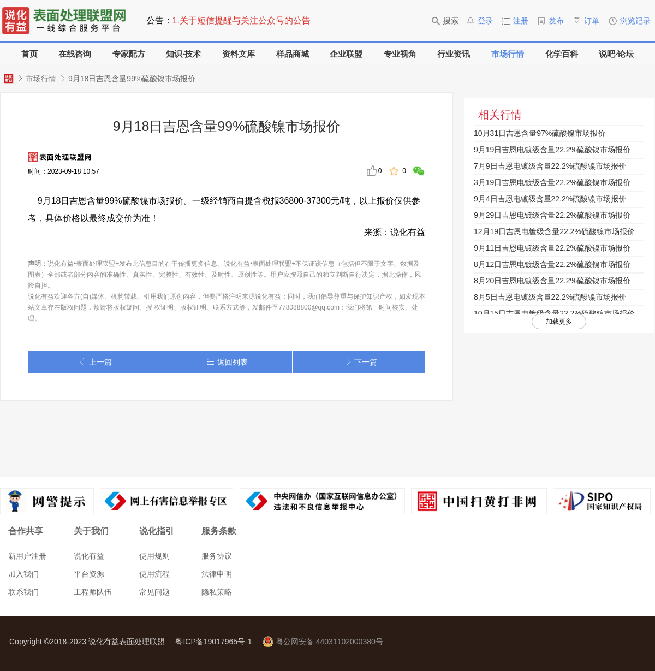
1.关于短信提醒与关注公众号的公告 (241, 20)
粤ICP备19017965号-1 (213, 641)
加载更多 (559, 321)
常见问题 (154, 591)
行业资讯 (453, 53)
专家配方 (128, 53)
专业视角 (400, 53)
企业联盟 (346, 53)
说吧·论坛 (616, 53)
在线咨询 (74, 53)
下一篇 (359, 362)
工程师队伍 (93, 591)
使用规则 (154, 555)
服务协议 (216, 555)
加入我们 (23, 573)
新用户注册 (27, 555)
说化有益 (89, 555)
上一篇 (94, 362)
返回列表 (226, 362)
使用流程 (154, 573)
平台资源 (89, 573)
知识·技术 (183, 53)
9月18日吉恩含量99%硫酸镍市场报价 (131, 78)
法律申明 (216, 573)
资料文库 (238, 53)
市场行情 (507, 53)
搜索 (445, 20)
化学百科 (561, 53)
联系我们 (23, 591)
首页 (29, 53)
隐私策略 (216, 591)
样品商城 (292, 53)
